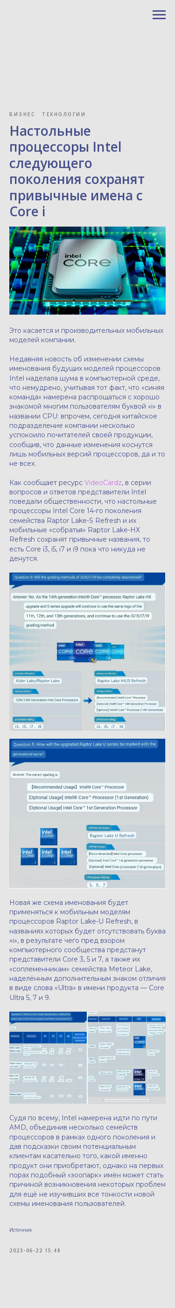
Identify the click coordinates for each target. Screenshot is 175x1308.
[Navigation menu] (159, 15)
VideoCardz (103, 482)
